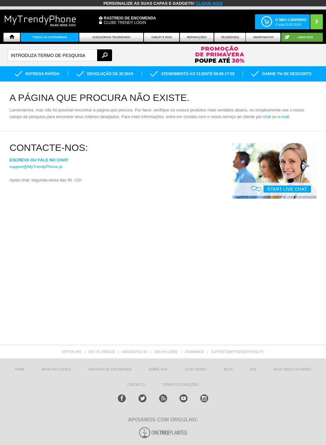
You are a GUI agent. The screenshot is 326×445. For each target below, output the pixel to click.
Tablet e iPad (161, 37)
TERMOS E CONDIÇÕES (180, 384)
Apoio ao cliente (56, 369)
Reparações (197, 37)
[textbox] (60, 55)
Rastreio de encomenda (130, 18)
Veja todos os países (292, 369)
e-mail (283, 116)
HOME (20, 369)
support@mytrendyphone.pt (237, 352)
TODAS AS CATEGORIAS (49, 37)
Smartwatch (263, 37)
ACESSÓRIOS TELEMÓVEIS (111, 37)
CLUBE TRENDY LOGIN (125, 22)
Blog (228, 369)
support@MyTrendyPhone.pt (36, 166)
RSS (253, 369)
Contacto (136, 384)
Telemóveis (230, 37)
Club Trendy (196, 369)
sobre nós (158, 369)
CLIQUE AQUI (209, 3)
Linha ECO (305, 37)
